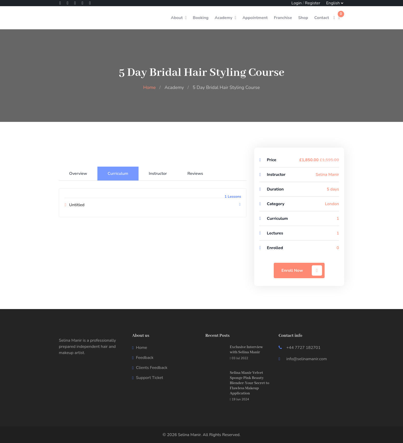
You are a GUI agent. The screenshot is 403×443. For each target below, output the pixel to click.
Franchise (283, 18)
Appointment (255, 18)
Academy (223, 18)
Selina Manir (327, 174)
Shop (303, 18)
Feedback (144, 357)
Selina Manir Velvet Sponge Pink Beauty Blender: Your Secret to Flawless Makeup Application (249, 383)
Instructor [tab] (158, 173)
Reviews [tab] (195, 173)
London (332, 204)
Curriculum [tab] (118, 173)
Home (149, 87)
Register (312, 3)
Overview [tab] (78, 173)
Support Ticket (149, 378)
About (177, 18)
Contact (321, 18)
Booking (200, 18)
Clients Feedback (151, 367)
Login (296, 3)
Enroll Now (301, 270)
